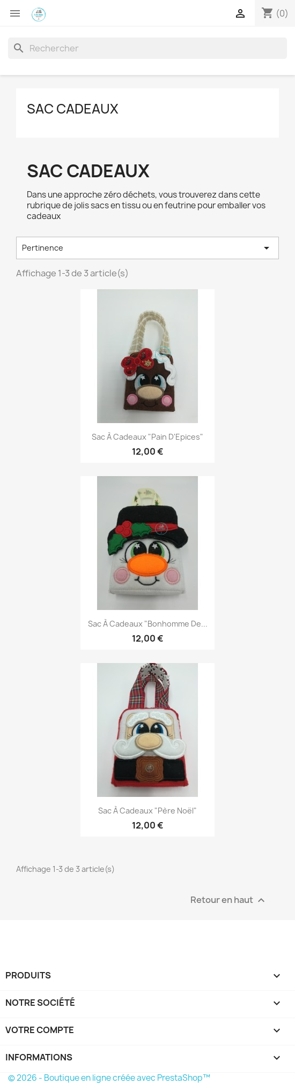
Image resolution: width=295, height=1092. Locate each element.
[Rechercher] (147, 48)
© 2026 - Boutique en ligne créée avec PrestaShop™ (109, 1077)
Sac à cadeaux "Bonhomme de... (148, 624)
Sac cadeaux (73, 109)
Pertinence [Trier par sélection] (147, 248)
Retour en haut (229, 900)
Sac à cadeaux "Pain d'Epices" (147, 437)
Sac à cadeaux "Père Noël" (147, 810)
